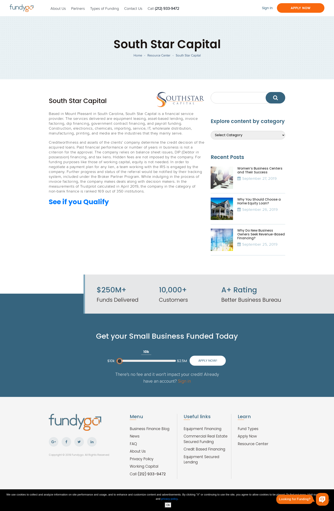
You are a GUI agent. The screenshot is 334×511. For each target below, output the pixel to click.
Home (138, 55)
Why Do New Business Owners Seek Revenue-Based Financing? (261, 234)
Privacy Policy (141, 458)
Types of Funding (104, 8)
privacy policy (169, 498)
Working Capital (144, 466)
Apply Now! (207, 360)
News (135, 436)
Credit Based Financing (204, 449)
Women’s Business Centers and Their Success (259, 170)
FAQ (133, 443)
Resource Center (158, 55)
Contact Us (133, 8)
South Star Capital (188, 55)
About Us (58, 8)
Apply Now (301, 8)
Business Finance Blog (149, 428)
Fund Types (248, 428)
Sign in (184, 381)
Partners (78, 8)
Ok (168, 505)
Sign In (267, 8)
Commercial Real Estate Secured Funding (205, 439)
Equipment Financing (202, 428)
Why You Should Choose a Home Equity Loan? (259, 201)
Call (163, 8)
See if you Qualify (79, 202)
